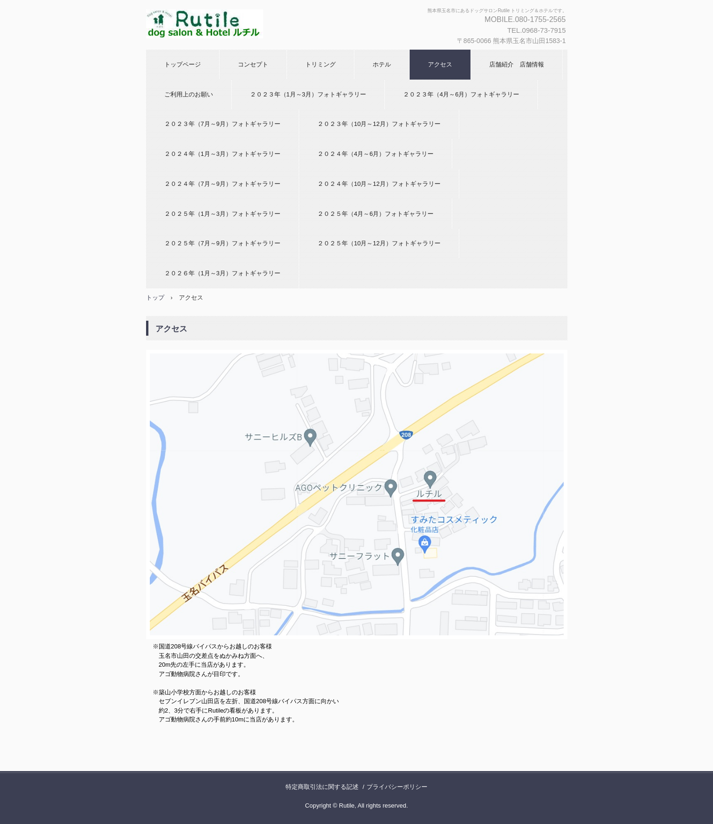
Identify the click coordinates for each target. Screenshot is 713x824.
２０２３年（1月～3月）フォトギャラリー (308, 94)
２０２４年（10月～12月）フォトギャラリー (379, 183)
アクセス (440, 64)
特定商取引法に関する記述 (322, 786)
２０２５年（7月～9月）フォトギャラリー (222, 243)
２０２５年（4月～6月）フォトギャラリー (375, 213)
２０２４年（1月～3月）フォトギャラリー (222, 153)
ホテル (382, 64)
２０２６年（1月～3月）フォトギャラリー (222, 273)
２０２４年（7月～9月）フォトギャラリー (222, 183)
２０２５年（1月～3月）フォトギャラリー (222, 213)
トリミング (320, 64)
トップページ (182, 64)
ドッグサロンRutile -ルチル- (257, 24)
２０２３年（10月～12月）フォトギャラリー (379, 123)
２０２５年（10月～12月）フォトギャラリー (379, 243)
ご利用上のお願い (188, 94)
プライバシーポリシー (397, 786)
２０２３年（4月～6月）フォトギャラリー (461, 94)
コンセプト (253, 64)
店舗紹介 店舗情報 (516, 64)
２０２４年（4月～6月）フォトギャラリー (375, 153)
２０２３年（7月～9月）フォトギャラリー (222, 123)
